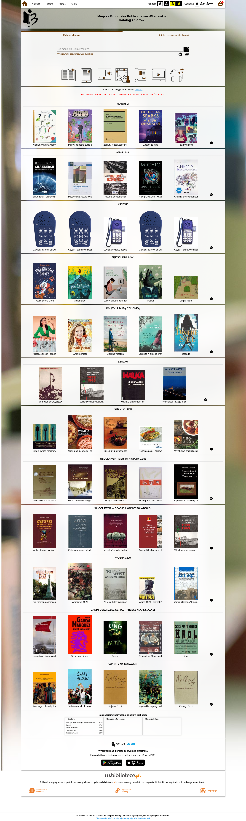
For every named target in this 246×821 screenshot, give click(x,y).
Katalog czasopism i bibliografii (173, 35)
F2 (209, 3)
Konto (74, 4)
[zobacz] (139, 89)
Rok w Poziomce (72, 728)
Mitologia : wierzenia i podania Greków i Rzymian (83, 722)
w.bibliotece (108, 782)
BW (166, 3)
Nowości (36, 4)
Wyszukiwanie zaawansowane (70, 54)
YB (172, 3)
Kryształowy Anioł (72, 733)
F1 (202, 3)
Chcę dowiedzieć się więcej (109, 818)
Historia (49, 4)
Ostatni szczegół (71, 730)
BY (179, 3)
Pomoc (62, 4)
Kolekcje (89, 54)
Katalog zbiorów (71, 35)
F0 (196, 3)
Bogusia (68, 725)
